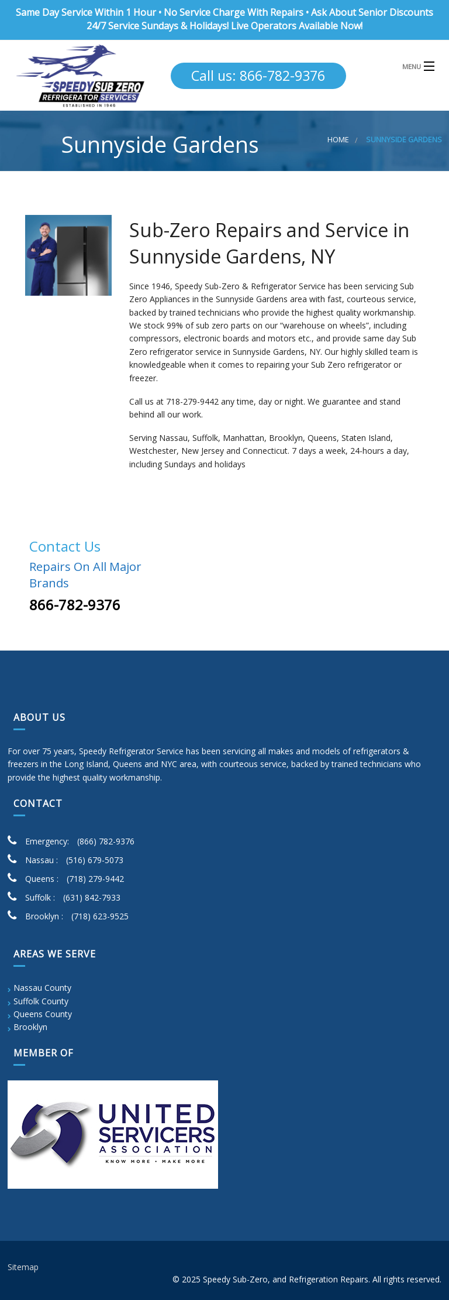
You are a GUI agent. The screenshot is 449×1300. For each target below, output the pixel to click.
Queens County (42, 1014)
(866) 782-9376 (105, 841)
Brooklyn (30, 1026)
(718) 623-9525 (100, 916)
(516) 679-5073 (94, 859)
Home (338, 140)
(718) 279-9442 (95, 878)
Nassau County (42, 987)
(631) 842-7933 (91, 897)
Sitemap (23, 1266)
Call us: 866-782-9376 (258, 75)
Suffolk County (40, 1001)
